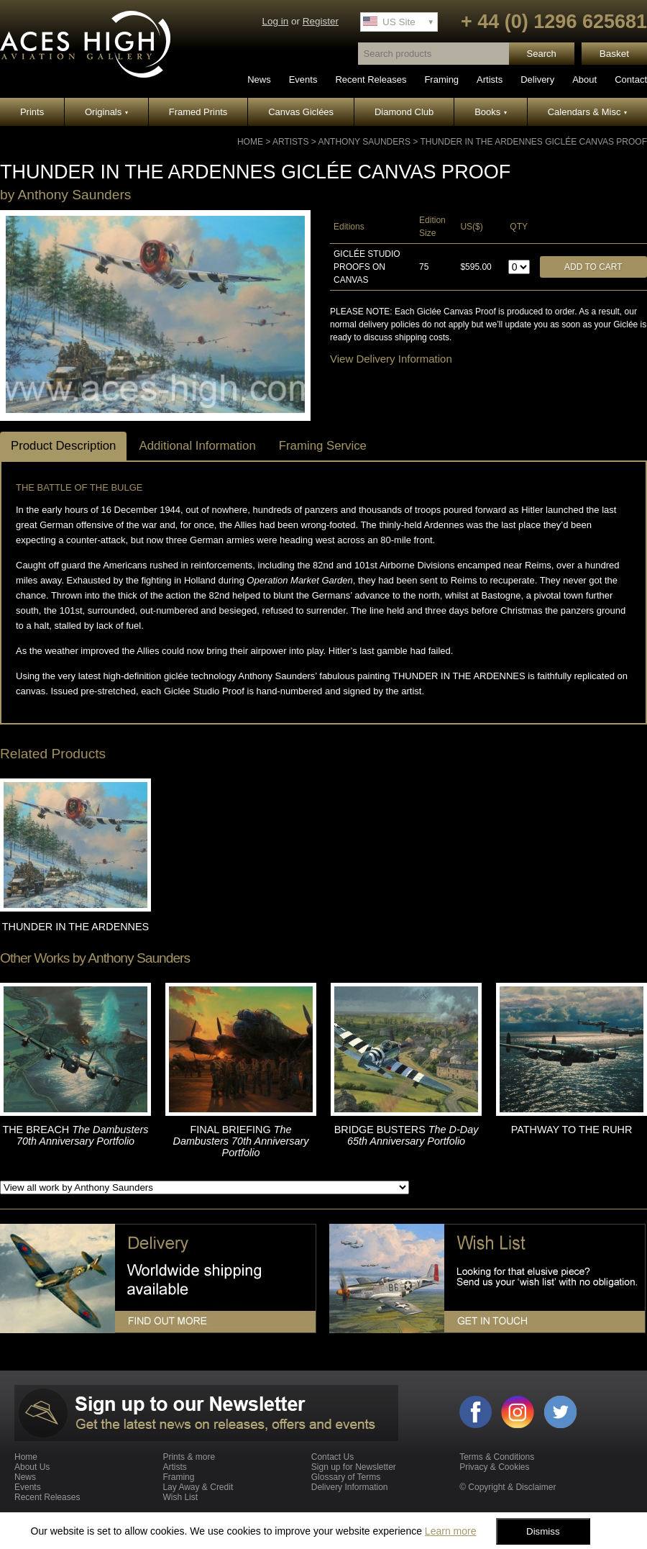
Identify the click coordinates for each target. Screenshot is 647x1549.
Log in (275, 21)
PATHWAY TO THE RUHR (572, 1129)
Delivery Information (349, 1487)
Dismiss (543, 1531)
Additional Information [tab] (197, 446)
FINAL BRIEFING (240, 1141)
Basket (614, 53)
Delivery (537, 79)
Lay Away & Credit (197, 1487)
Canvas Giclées (301, 111)
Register (321, 21)
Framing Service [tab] (323, 446)
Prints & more (188, 1457)
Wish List (180, 1497)
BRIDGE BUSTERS (406, 1135)
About (584, 79)
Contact (631, 79)
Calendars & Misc (587, 111)
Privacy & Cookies (494, 1467)
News (259, 79)
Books (490, 111)
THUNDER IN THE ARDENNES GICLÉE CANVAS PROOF (533, 142)
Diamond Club (404, 111)
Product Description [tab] (63, 446)
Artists (490, 79)
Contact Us (332, 1457)
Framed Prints (198, 111)
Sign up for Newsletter (353, 1467)
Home (250, 142)
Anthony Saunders (364, 142)
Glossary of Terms (345, 1477)
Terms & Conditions (496, 1457)
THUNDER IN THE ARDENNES (75, 926)
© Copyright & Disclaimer (507, 1487)
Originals (106, 111)
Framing (441, 79)
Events (303, 79)
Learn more (451, 1531)
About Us (32, 1467)
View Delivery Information (391, 359)
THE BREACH (75, 1135)
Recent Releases (370, 79)
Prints (32, 111)
